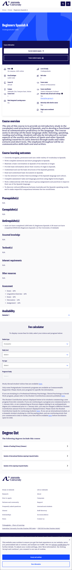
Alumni (4, 510)
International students (44, 506)
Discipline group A (47, 98)
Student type (5, 339)
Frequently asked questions (11, 506)
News (4, 519)
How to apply (7, 498)
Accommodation (42, 514)
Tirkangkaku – (13, 525)
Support (40, 502)
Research (5, 494)
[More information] (12, 68)
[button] (69, 540)
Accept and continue (36, 557)
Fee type (4, 361)
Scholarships (6, 514)
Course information (9, 45)
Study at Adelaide (8, 490)
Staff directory (42, 510)
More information (36, 564)
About (39, 494)
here (40, 384)
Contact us (40, 519)
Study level (5, 350)
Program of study (7, 371)
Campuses (40, 498)
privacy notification (59, 545)
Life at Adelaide (42, 490)
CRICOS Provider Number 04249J (49, 528)
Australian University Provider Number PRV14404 (19, 528)
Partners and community (10, 502)
